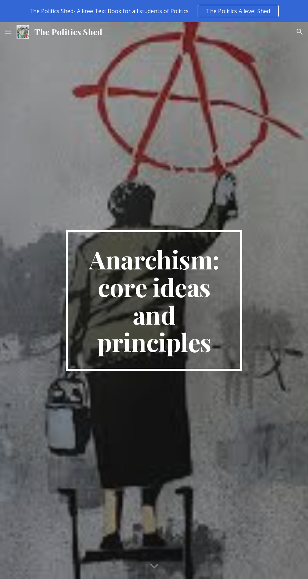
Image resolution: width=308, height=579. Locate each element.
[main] (154, 300)
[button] (8, 31)
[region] (154, 11)
